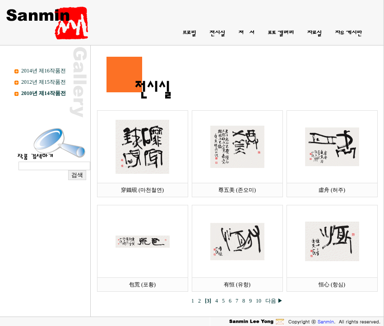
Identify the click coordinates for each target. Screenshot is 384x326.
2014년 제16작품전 (43, 71)
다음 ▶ (274, 301)
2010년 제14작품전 (43, 93)
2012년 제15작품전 (43, 82)
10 (260, 301)
